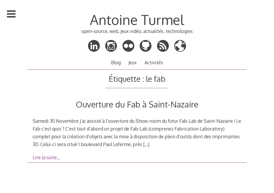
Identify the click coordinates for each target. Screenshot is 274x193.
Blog (116, 62)
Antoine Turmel (137, 19)
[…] (146, 144)
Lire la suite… (46, 157)
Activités (153, 62)
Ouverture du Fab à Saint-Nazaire (137, 104)
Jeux (132, 62)
